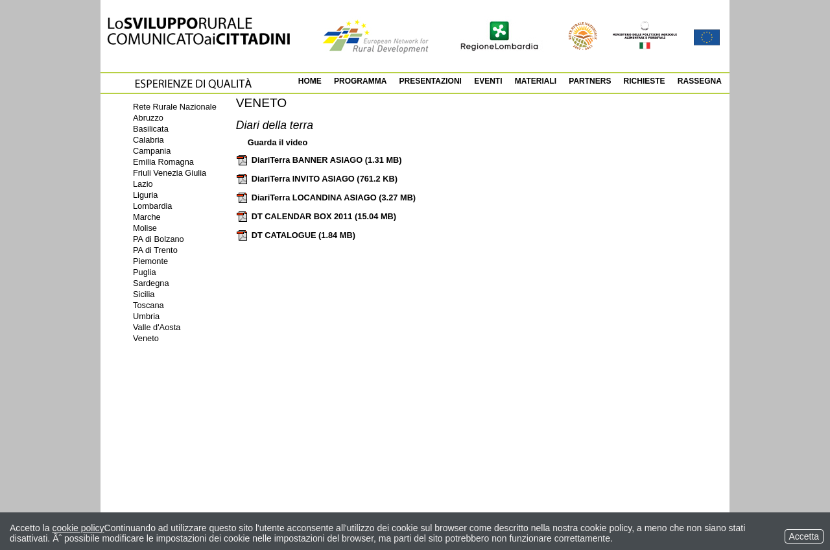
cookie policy (78, 528)
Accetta (804, 536)
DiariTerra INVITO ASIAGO (316, 179)
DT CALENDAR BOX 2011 (316, 216)
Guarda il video (277, 142)
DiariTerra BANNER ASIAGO (319, 160)
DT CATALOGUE (295, 235)
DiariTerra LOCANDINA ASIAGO (326, 197)
